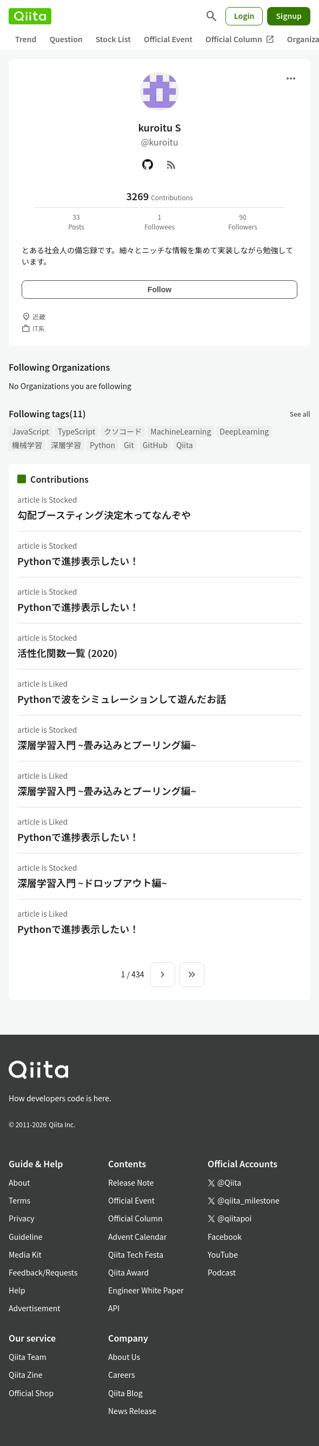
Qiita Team (27, 1356)
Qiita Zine (26, 1374)
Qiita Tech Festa (135, 1254)
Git (129, 444)
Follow (159, 289)
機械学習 (27, 444)
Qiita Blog (125, 1393)
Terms (19, 1200)
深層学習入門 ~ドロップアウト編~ (92, 883)
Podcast (222, 1272)
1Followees (159, 221)
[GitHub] (148, 164)
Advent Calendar (137, 1236)
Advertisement (35, 1308)
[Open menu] (291, 78)
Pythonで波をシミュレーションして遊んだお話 (121, 699)
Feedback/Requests (43, 1272)
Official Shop (31, 1393)
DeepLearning (244, 431)
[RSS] (171, 164)
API (113, 1308)
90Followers (242, 221)
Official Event (168, 39)
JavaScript (30, 431)
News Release (132, 1410)
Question (65, 39)
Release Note (131, 1182)
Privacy (21, 1218)
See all (300, 413)
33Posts (76, 221)
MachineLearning (180, 431)
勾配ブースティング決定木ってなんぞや (104, 515)
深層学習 (66, 444)
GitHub (155, 444)
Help (17, 1290)
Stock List (113, 39)
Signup (289, 15)
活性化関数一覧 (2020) (67, 653)
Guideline (26, 1236)
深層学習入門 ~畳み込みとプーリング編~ (106, 745)
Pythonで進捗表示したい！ (78, 561)
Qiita (184, 444)
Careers (121, 1374)
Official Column (239, 39)
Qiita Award (128, 1272)
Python (102, 444)
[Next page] (162, 974)
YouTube (223, 1254)
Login (244, 15)
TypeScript (77, 431)
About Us (124, 1356)
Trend (25, 39)
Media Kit (25, 1254)
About (19, 1182)
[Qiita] (30, 16)
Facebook (225, 1236)
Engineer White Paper (146, 1290)
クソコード (123, 431)
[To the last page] (192, 974)
